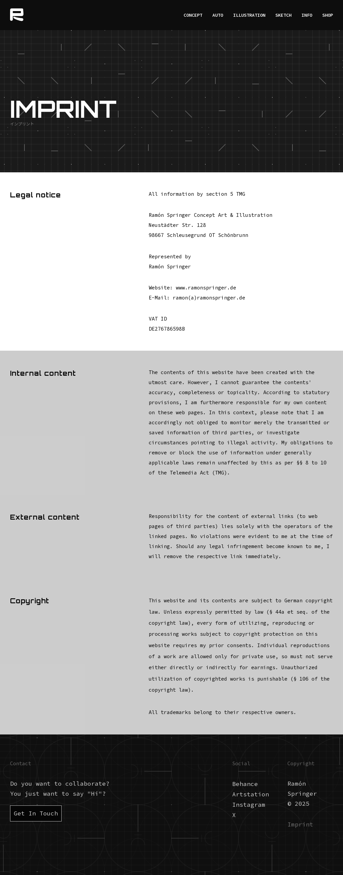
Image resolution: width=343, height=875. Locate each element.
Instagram (248, 804)
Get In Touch (36, 813)
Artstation (250, 794)
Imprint (300, 824)
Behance (245, 784)
